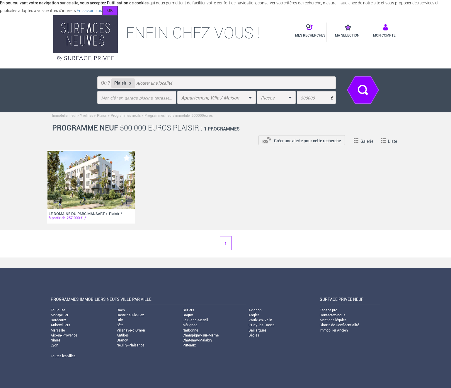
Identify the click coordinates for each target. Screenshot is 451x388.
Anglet (254, 315)
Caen (121, 310)
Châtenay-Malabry (197, 340)
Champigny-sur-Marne (201, 335)
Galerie (363, 141)
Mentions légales (333, 320)
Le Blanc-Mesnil (195, 320)
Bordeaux (58, 320)
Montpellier (59, 315)
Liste (389, 141)
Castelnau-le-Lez (130, 315)
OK (110, 10)
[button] (308, 31)
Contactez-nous (332, 315)
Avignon (255, 310)
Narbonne (190, 330)
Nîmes (55, 340)
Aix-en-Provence (64, 335)
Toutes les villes (63, 356)
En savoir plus (89, 10)
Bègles (254, 335)
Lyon (54, 345)
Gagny (188, 315)
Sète (120, 325)
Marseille (58, 330)
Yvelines (86, 116)
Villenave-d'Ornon (131, 330)
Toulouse (58, 310)
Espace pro (328, 310)
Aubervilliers (60, 325)
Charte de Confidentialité (339, 325)
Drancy (122, 340)
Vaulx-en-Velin (260, 320)
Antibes (123, 335)
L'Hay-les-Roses (261, 325)
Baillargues (257, 330)
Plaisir (102, 116)
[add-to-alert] (302, 139)
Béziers (188, 310)
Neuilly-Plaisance (130, 345)
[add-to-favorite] (126, 157)
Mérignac (190, 325)
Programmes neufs (126, 116)
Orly (120, 320)
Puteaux (189, 345)
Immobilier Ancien (334, 330)
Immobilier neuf (64, 116)
